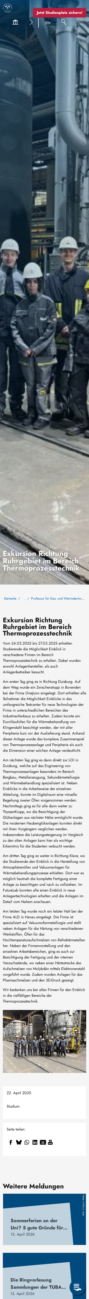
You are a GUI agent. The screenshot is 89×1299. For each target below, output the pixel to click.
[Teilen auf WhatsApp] (27, 1142)
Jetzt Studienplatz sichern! (59, 12)
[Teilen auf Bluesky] (19, 1142)
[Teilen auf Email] (43, 1142)
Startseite (10, 598)
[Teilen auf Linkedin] (35, 1142)
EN (47, 23)
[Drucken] (50, 1142)
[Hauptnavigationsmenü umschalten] (79, 23)
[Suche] (64, 23)
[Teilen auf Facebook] (11, 1142)
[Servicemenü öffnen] (77, 1287)
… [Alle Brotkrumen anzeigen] (24, 598)
